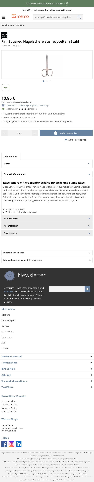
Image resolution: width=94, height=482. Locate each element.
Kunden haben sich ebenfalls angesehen (22, 260)
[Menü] (4, 17)
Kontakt (5, 348)
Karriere (5, 326)
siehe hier (70, 480)
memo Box (24, 108)
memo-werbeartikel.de (12, 428)
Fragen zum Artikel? (13, 209)
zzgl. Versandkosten (24, 102)
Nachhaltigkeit (8, 320)
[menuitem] (4, 17)
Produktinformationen (47, 174)
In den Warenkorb (66, 133)
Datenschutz (7, 331)
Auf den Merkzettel (76, 139)
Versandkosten (71, 459)
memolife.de (7, 425)
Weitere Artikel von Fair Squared (20, 212)
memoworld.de (8, 430)
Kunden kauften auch (13, 252)
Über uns (5, 314)
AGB (3, 342)
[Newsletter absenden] (87, 289)
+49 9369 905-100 (9, 404)
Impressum (6, 337)
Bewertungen (47, 233)
